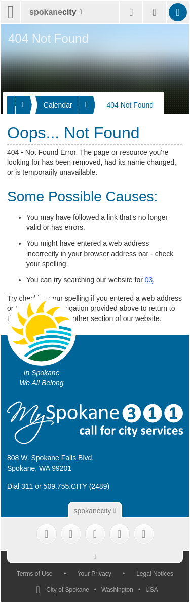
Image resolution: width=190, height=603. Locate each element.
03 (149, 280)
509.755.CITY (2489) (77, 486)
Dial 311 (20, 486)
